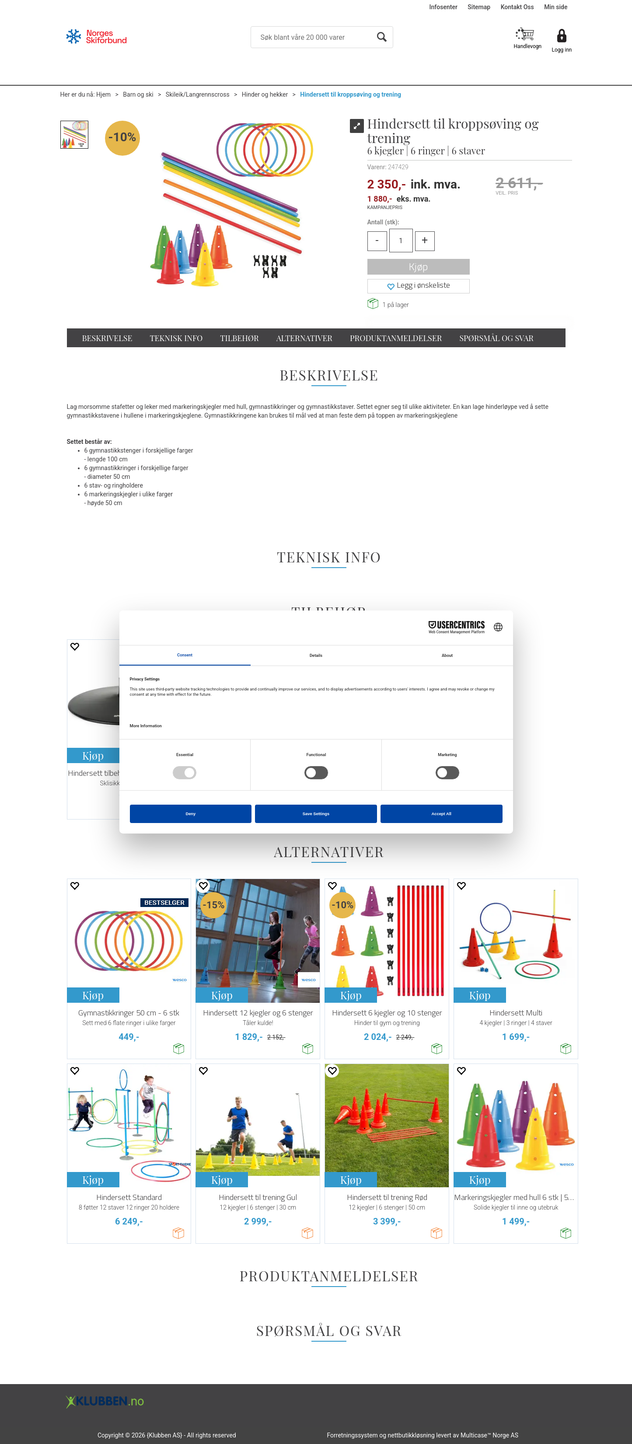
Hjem (103, 94)
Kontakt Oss (517, 6)
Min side (555, 6)
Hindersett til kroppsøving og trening (350, 94)
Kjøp (418, 266)
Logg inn (562, 50)
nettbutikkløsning (411, 1435)
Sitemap (479, 6)
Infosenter (443, 6)
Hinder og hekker (265, 94)
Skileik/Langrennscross (198, 94)
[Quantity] (401, 240)
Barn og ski (138, 94)
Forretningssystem (352, 1435)
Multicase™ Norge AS (489, 1435)
